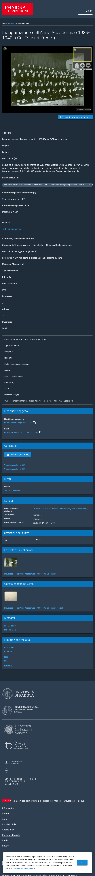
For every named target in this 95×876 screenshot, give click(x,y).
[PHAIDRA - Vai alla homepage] (17, 14)
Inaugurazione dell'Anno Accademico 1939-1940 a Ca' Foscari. (30, 574)
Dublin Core (9, 648)
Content (47, 79)
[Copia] (34, 422)
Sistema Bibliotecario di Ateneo (45, 801)
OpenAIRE (8, 665)
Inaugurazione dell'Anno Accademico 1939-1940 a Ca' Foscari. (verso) (33, 608)
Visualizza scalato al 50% (14, 465)
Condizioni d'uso (10, 824)
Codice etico (8, 829)
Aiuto (4, 819)
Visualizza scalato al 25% (14, 469)
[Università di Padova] (18, 701)
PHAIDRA (12, 23)
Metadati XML (10, 630)
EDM (6, 661)
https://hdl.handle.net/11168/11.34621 (21, 432)
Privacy (6, 845)
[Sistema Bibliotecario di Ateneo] (21, 718)
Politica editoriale (11, 835)
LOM (6, 656)
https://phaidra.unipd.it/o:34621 (18, 423)
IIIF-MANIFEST (10, 626)
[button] (85, 11)
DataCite (8, 652)
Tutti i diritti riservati (11, 229)
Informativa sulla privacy (24, 868)
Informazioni (8, 808)
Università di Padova (74, 801)
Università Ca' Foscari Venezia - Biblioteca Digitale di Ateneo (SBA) (60, 508)
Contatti (6, 813)
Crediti (5, 840)
